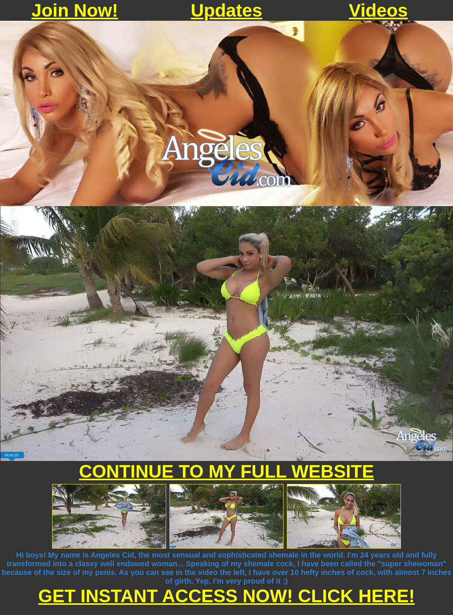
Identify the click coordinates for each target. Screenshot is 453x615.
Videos (378, 10)
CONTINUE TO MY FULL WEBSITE (226, 471)
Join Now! (74, 10)
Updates (226, 10)
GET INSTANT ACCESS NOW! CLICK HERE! (226, 596)
